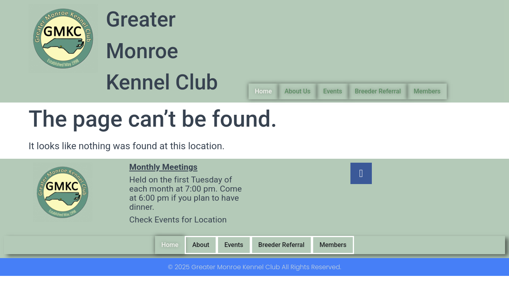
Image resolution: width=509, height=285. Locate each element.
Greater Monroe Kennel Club (162, 51)
